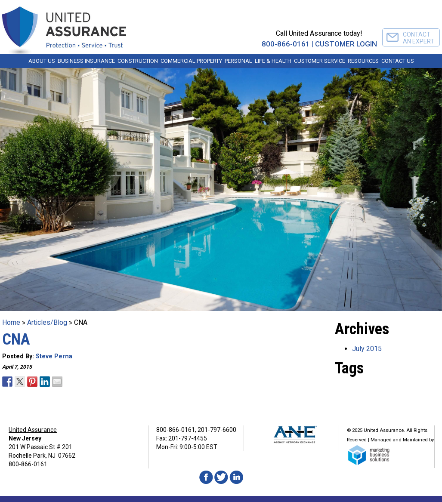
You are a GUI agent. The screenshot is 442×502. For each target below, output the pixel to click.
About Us (41, 61)
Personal (238, 61)
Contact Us (397, 61)
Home (11, 322)
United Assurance (33, 429)
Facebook (206, 477)
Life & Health (273, 61)
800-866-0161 (286, 44)
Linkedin (236, 477)
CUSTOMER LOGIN (346, 44)
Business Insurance (86, 61)
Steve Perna (54, 356)
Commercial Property (191, 61)
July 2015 (367, 349)
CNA (16, 339)
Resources (363, 61)
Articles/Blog (47, 322)
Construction (137, 61)
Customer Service (319, 61)
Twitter (221, 477)
